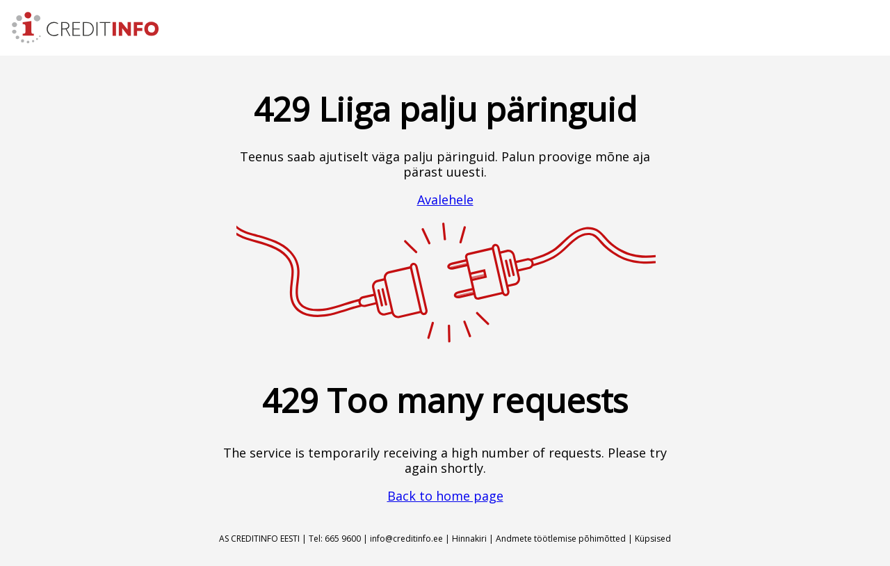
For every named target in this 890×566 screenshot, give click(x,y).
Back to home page (445, 495)
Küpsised (653, 538)
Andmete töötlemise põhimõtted (561, 538)
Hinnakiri (469, 538)
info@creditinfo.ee (406, 538)
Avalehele (445, 199)
